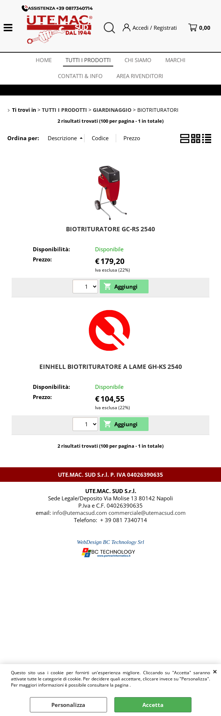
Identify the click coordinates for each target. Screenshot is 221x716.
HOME (43, 61)
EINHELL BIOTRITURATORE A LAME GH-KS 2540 (110, 370)
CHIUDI (215, 671)
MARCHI (176, 61)
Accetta (152, 704)
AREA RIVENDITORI (140, 78)
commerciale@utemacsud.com (147, 516)
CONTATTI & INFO (80, 78)
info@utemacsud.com (79, 516)
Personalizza (68, 704)
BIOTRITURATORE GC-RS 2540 (110, 233)
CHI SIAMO (138, 61)
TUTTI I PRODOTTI (87, 61)
